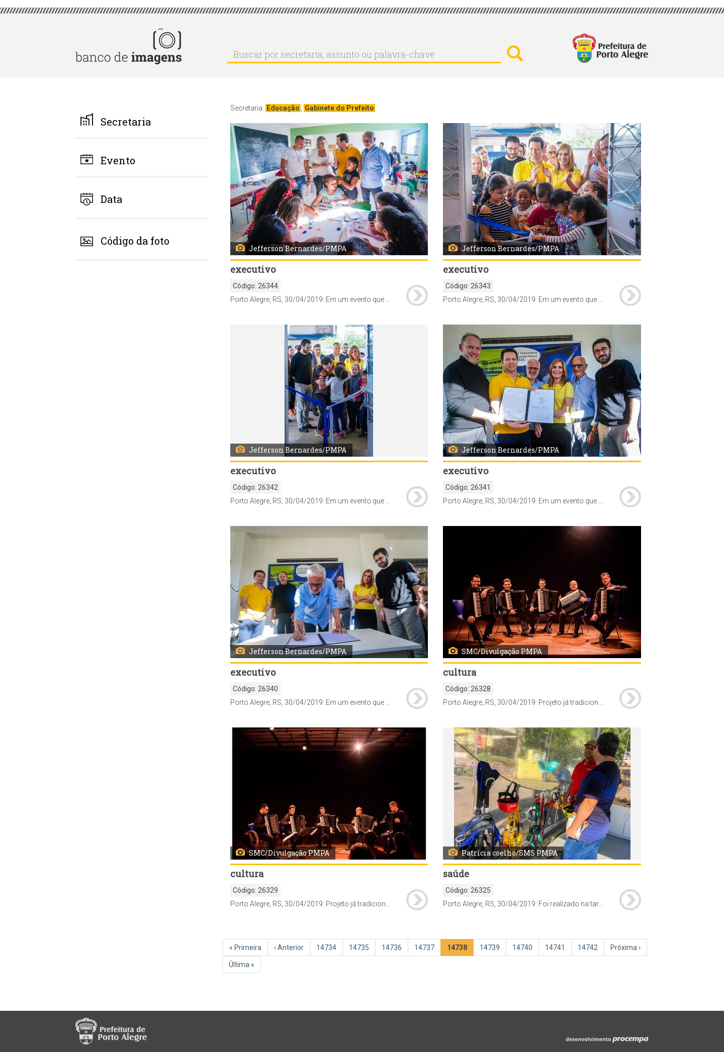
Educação (283, 108)
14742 (589, 947)
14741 (556, 947)
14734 (327, 947)
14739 (491, 947)
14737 (425, 947)
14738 (459, 949)
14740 (523, 947)
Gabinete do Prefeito (339, 108)
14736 (393, 947)
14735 (360, 947)
